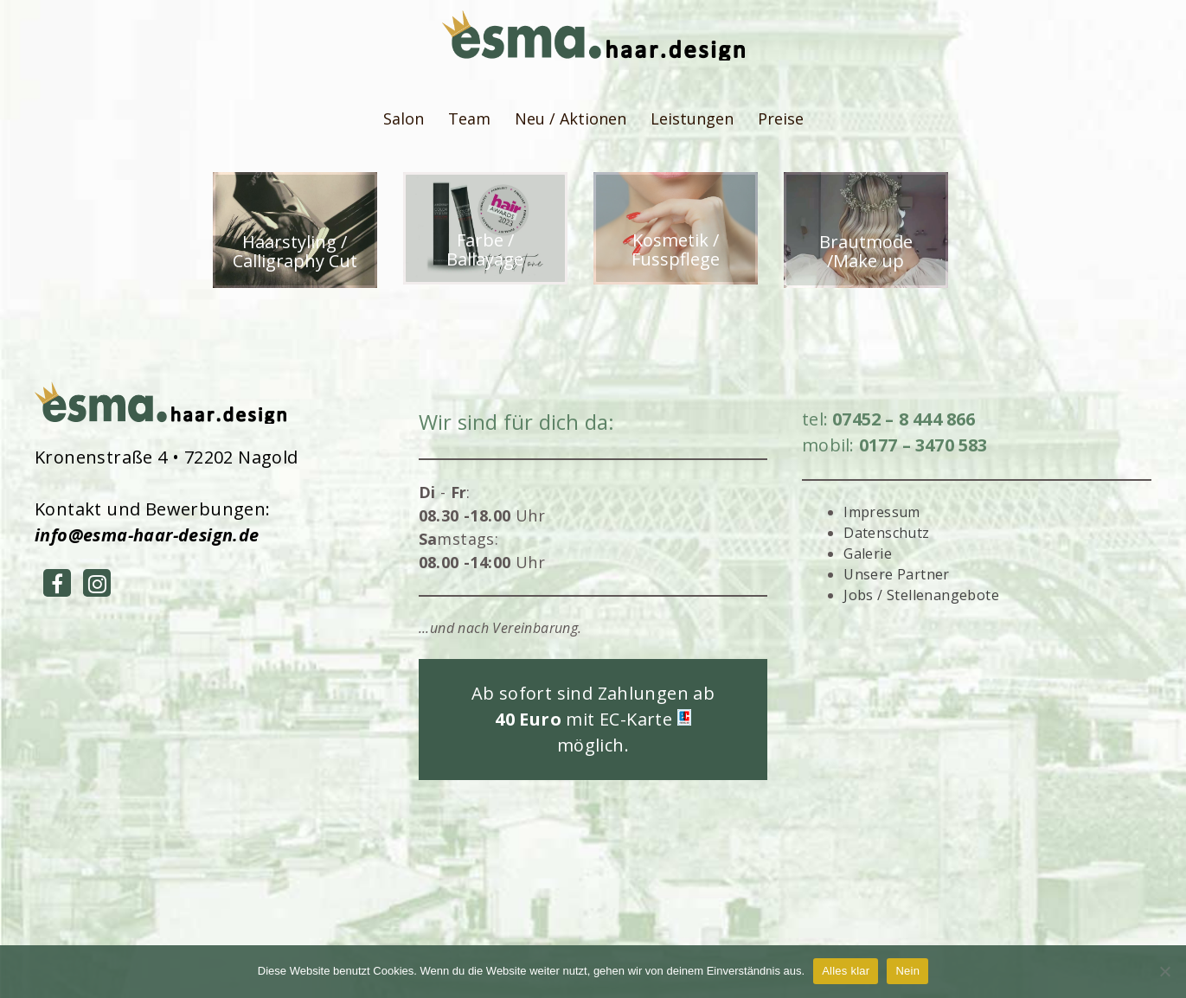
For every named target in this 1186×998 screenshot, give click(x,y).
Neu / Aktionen (570, 118)
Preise (781, 118)
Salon (403, 118)
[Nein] (1164, 971)
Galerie (867, 553)
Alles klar (845, 970)
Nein (907, 970)
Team (469, 118)
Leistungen (692, 118)
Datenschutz (886, 532)
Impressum (881, 511)
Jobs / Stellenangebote (921, 595)
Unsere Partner (896, 574)
